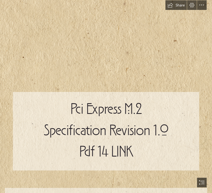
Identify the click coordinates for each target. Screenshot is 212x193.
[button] (176, 5)
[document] (106, 96)
